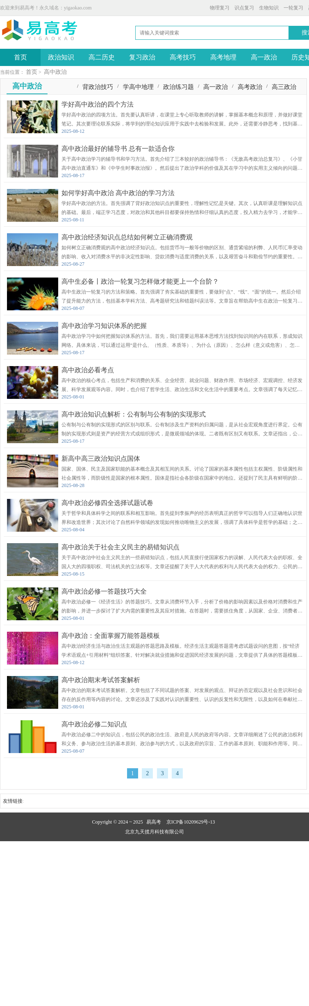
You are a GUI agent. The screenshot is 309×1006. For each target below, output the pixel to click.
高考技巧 (183, 57)
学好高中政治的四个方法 (97, 104)
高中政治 (55, 72)
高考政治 (250, 87)
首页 (20, 57)
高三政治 (284, 87)
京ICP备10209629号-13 (190, 822)
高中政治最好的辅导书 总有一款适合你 (118, 148)
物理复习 (219, 8)
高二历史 (102, 57)
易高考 (153, 822)
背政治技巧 (97, 87)
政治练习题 (178, 87)
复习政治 (142, 57)
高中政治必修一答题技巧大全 (104, 591)
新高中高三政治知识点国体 (100, 458)
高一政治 (264, 57)
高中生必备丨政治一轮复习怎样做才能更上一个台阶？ (140, 281)
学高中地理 (138, 87)
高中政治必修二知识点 (94, 724)
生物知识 (269, 8)
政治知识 (61, 57)
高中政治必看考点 (87, 369)
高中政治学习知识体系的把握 (104, 325)
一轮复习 (293, 8)
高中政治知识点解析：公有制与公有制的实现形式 (133, 414)
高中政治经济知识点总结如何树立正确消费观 (127, 237)
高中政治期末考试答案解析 (100, 679)
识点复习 (244, 8)
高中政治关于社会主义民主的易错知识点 (120, 547)
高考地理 (223, 57)
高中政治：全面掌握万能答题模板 (110, 635)
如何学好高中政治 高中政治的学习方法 (118, 192)
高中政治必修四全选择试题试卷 (107, 502)
